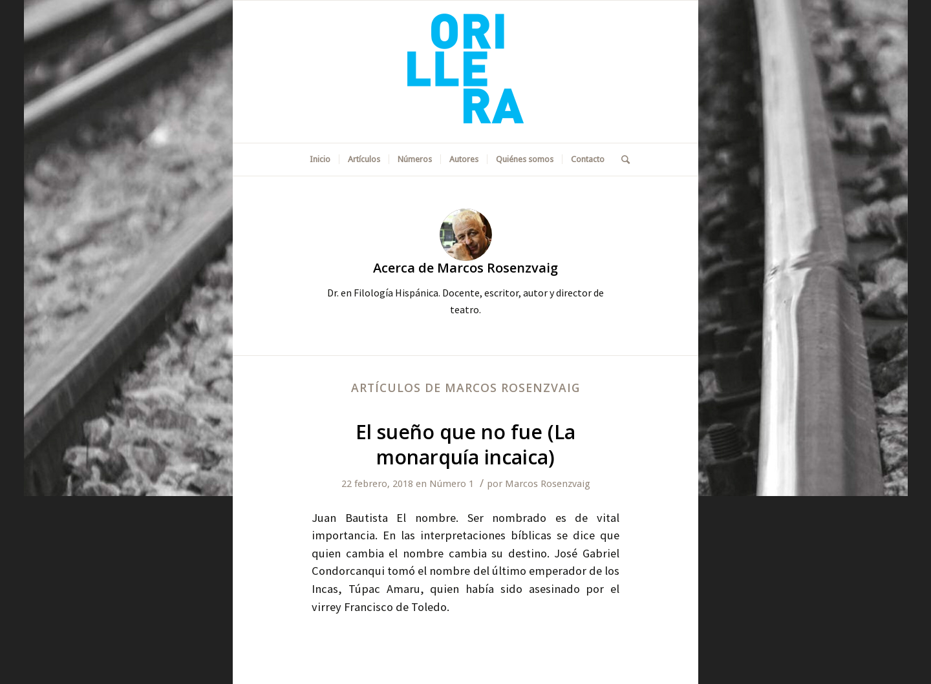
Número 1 (451, 484)
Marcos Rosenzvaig (547, 484)
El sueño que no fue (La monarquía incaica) (465, 444)
